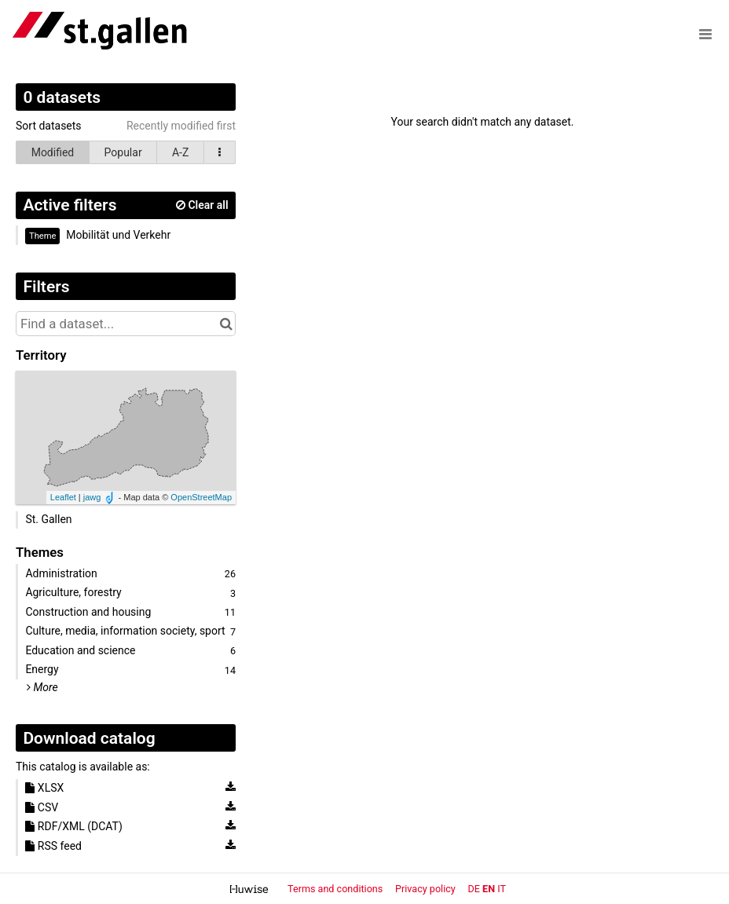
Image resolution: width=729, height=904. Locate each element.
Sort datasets (49, 125)
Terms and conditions (336, 889)
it (501, 889)
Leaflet (63, 497)
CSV (41, 807)
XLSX (44, 787)
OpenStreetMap (201, 497)
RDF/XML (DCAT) (73, 826)
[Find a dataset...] (126, 323)
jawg (92, 497)
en (488, 889)
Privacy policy (426, 889)
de (474, 889)
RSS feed (53, 846)
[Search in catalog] (226, 323)
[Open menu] (705, 33)
